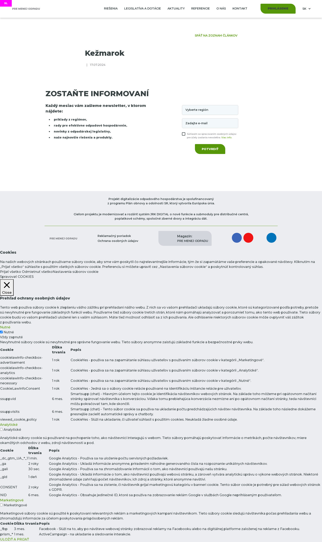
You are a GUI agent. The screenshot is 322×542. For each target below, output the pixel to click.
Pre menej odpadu (63, 238)
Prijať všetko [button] (10, 272)
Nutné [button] (5, 327)
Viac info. (226, 137)
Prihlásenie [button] (278, 8)
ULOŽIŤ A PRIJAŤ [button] (14, 539)
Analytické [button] (9, 425)
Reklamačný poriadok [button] (114, 236)
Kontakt (239, 8)
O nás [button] (221, 8)
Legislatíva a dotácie (142, 8)
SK (304, 9)
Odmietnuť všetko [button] (37, 272)
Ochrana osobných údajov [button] (118, 241)
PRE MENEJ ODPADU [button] (192, 238)
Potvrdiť (210, 149)
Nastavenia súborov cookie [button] (75, 272)
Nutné (9, 332)
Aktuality (176, 8)
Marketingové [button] (12, 500)
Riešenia (111, 8)
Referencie (200, 8)
